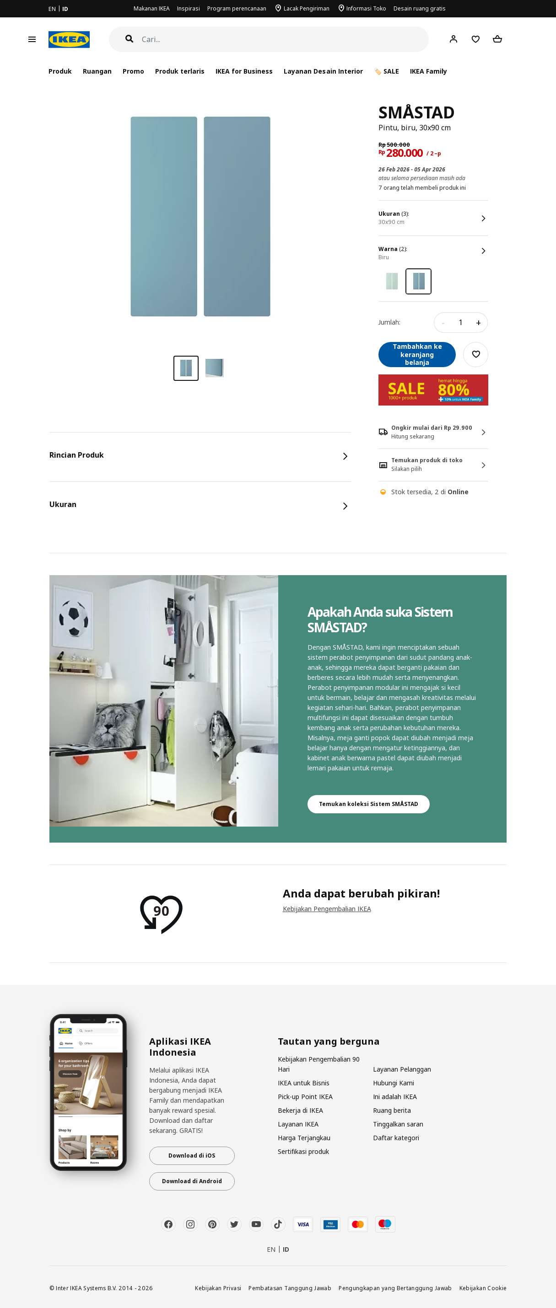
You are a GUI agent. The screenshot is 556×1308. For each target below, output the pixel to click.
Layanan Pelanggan (402, 1069)
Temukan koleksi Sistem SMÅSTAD (368, 804)
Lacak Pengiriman (306, 8)
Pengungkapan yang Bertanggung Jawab (395, 1288)
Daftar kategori (396, 1137)
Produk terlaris (180, 71)
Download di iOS (191, 1155)
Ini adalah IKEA (395, 1096)
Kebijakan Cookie (483, 1288)
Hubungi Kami (393, 1082)
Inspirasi (188, 8)
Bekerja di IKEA (300, 1110)
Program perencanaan (236, 8)
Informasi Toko (366, 8)
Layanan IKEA (298, 1124)
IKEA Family (428, 71)
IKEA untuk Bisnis (303, 1082)
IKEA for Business (244, 71)
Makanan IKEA (152, 8)
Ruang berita (392, 1110)
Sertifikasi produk (303, 1151)
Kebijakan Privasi (218, 1288)
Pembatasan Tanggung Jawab (289, 1288)
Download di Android (192, 1181)
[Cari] (285, 39)
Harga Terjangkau (304, 1137)
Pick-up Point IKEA (305, 1096)
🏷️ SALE (386, 71)
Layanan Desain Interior (323, 71)
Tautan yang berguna (329, 1041)
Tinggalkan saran (398, 1124)
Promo (133, 71)
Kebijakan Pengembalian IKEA (327, 908)
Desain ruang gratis (420, 8)
